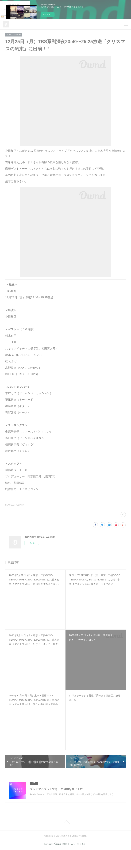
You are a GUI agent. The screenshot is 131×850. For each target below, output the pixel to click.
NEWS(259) (9, 505)
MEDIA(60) (20, 505)
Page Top (65, 822)
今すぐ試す (47, 14)
